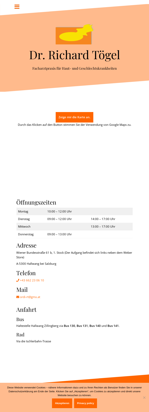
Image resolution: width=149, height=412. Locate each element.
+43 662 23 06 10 (30, 280)
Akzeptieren (62, 403)
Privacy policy (85, 403)
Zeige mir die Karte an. (74, 117)
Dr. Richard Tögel (74, 54)
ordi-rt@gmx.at (28, 297)
